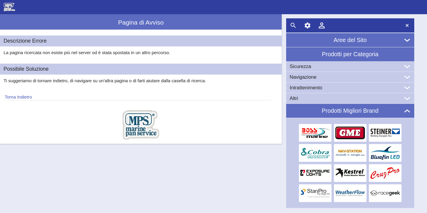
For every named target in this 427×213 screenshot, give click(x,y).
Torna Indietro (18, 96)
